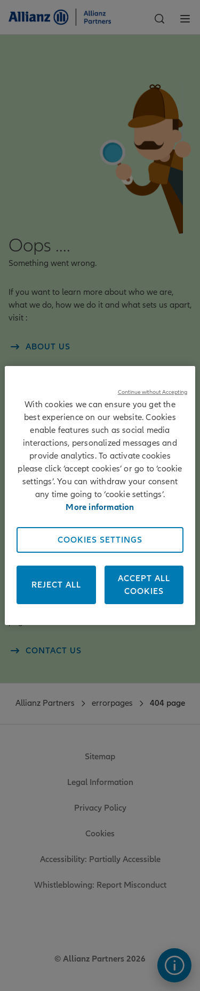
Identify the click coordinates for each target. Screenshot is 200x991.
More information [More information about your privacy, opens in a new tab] (100, 507)
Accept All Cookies (144, 585)
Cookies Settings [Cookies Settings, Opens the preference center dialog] (100, 540)
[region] (100, 495)
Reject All (56, 585)
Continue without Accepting (152, 391)
